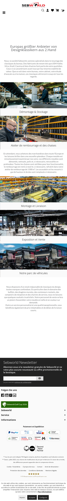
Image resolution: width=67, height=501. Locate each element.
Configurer (43, 497)
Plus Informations (45, 492)
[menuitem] (48, 11)
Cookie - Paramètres (13, 467)
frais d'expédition (42, 457)
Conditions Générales (36, 471)
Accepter (32, 497)
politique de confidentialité (23, 382)
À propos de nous (29, 467)
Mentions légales (51, 471)
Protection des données (18, 471)
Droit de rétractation (52, 467)
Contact (39, 467)
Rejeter (22, 497)
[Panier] (57, 10)
